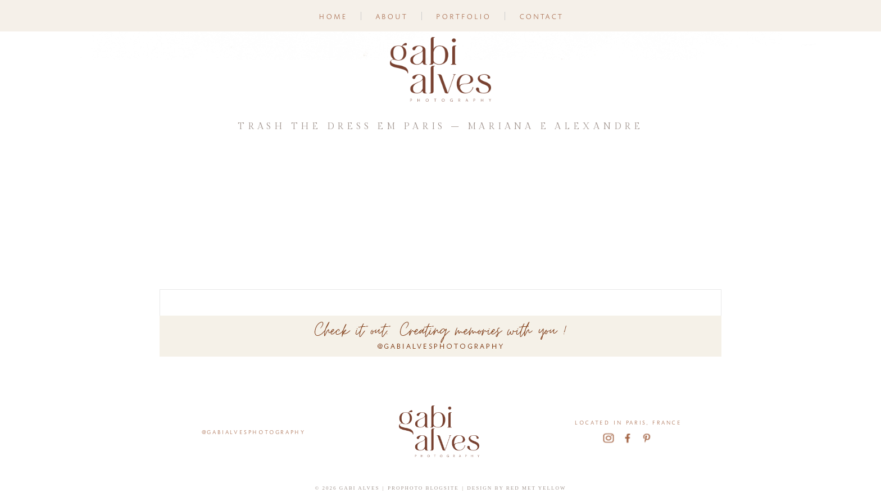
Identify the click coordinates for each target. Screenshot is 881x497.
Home (332, 15)
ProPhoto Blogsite (423, 488)
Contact (541, 15)
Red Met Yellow (536, 488)
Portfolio (463, 15)
